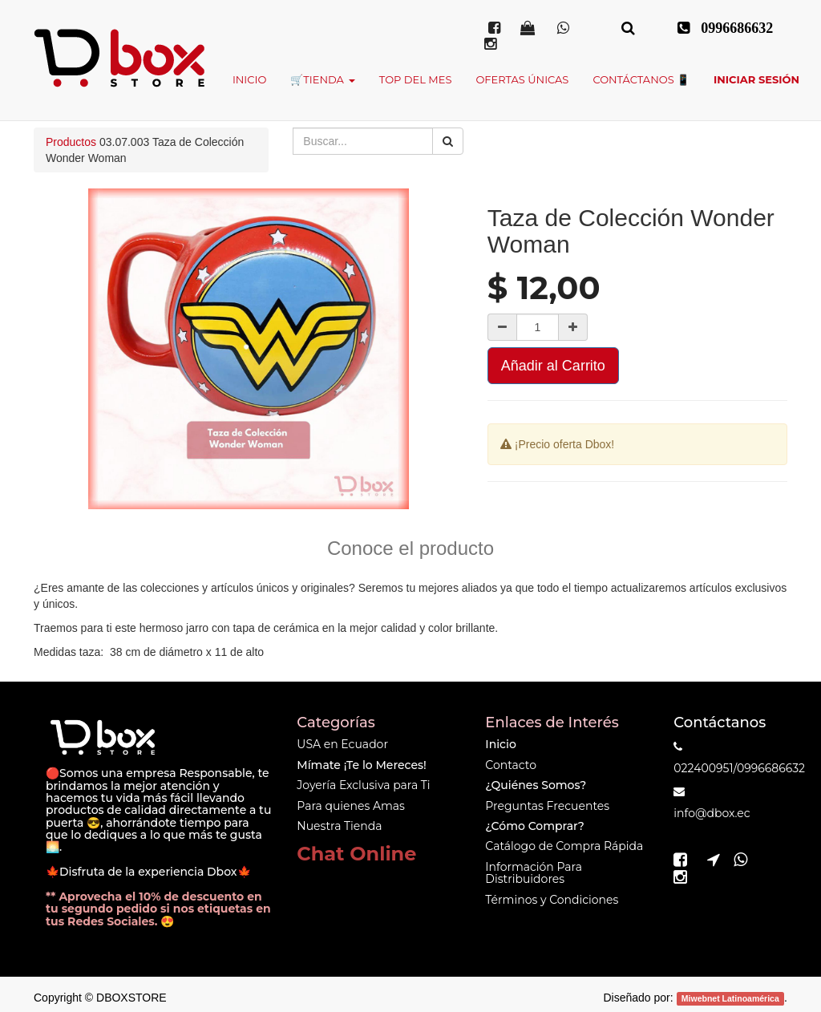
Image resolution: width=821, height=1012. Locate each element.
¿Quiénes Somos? (535, 785)
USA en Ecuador (342, 744)
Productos (71, 142)
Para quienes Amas (351, 806)
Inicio (500, 744)
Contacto (510, 765)
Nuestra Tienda (339, 826)
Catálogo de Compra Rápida (564, 846)
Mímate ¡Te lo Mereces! (361, 765)
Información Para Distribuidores (533, 873)
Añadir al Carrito (553, 366)
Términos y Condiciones (551, 900)
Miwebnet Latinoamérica (730, 998)
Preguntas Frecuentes (547, 806)
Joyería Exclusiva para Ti (363, 785)
